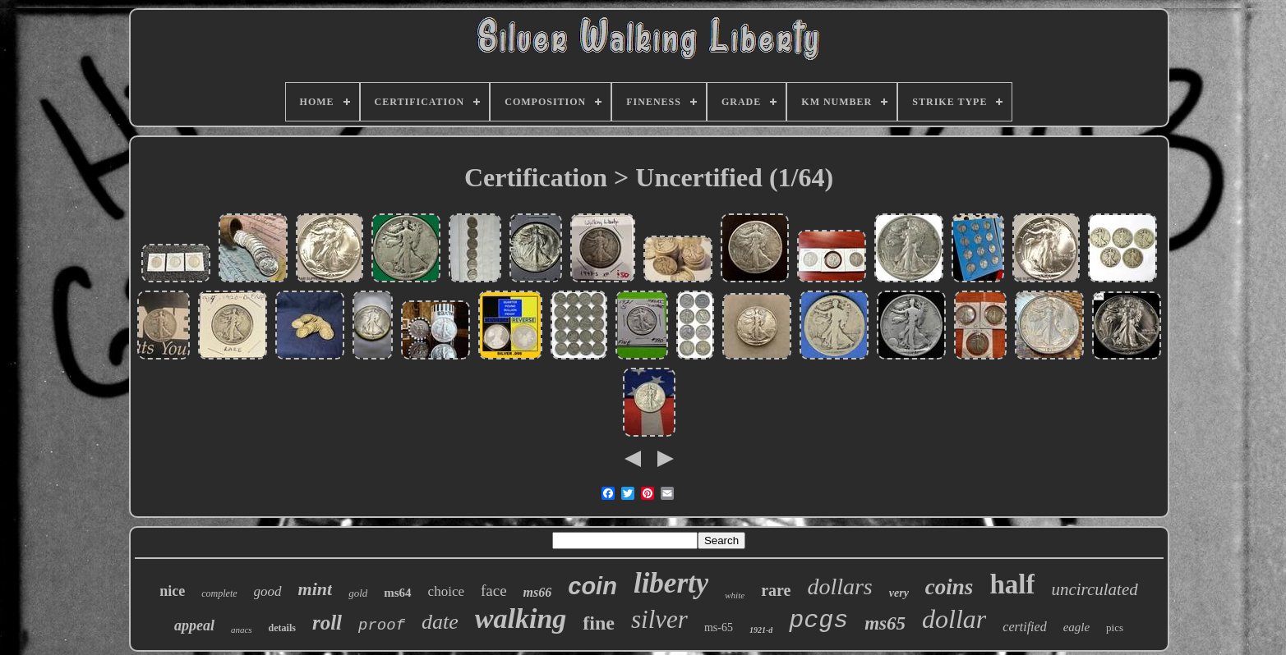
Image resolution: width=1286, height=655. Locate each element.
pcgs (818, 620)
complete (219, 593)
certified (1024, 627)
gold (357, 593)
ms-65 (718, 627)
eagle (1076, 627)
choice (446, 591)
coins (949, 587)
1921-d (760, 629)
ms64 (397, 592)
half (1012, 584)
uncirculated (1094, 589)
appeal (194, 625)
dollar (954, 619)
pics (1114, 627)
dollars (839, 586)
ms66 (537, 592)
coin (592, 586)
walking (520, 618)
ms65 (885, 623)
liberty (671, 583)
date (440, 622)
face (494, 590)
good (268, 591)
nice (172, 591)
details (282, 628)
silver (659, 619)
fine (599, 623)
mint (315, 589)
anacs (241, 629)
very (899, 593)
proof (381, 625)
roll (327, 622)
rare (775, 590)
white (734, 595)
